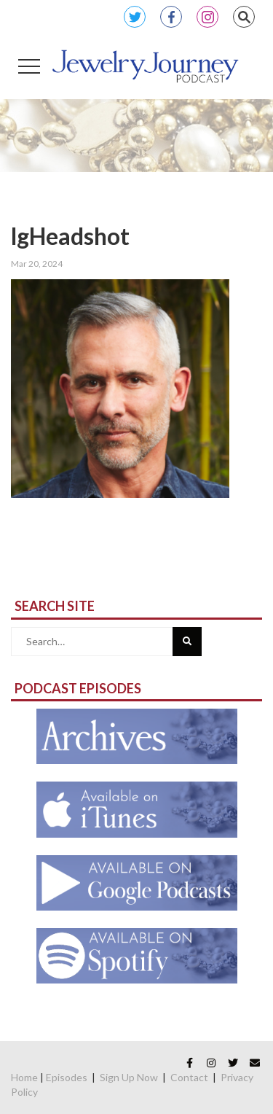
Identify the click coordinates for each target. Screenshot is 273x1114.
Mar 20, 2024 (37, 263)
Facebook (171, 17)
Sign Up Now (129, 1077)
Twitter (135, 17)
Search (244, 17)
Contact (189, 1077)
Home (24, 1077)
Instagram (207, 17)
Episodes (66, 1077)
